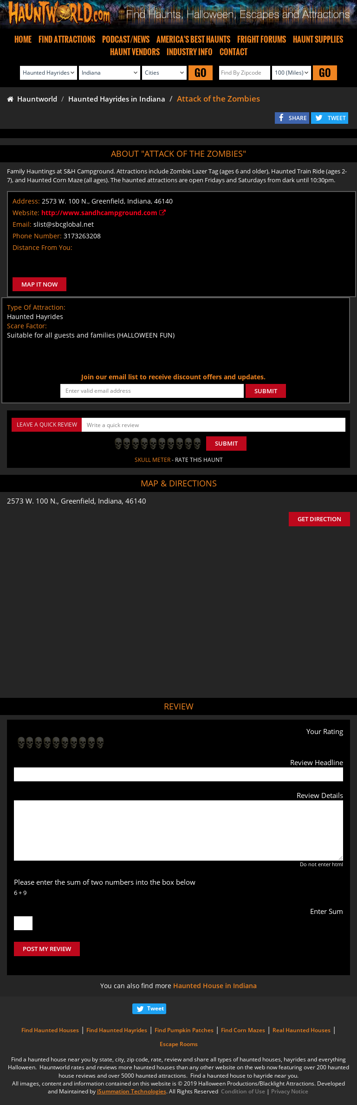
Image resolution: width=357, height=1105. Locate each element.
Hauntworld (32, 98)
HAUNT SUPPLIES (318, 39)
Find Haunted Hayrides (116, 1030)
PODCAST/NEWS (125, 39)
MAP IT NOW (39, 284)
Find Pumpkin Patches (184, 1030)
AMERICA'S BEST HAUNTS (193, 39)
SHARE (298, 118)
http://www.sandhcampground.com (103, 212)
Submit (226, 443)
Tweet (155, 1008)
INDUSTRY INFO (190, 51)
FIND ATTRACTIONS (67, 39)
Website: (26, 212)
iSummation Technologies (131, 1091)
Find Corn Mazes (243, 1030)
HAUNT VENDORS (135, 51)
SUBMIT (265, 391)
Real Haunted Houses (302, 1030)
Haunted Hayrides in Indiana (116, 98)
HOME (23, 39)
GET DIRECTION (319, 519)
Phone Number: (37, 235)
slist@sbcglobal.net (63, 224)
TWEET (337, 118)
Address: (26, 201)
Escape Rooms (179, 1044)
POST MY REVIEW (47, 949)
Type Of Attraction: (36, 307)
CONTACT (233, 51)
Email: (22, 224)
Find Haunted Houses (50, 1030)
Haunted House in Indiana (215, 985)
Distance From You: (42, 247)
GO (201, 72)
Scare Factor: (27, 325)
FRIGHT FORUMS (261, 39)
